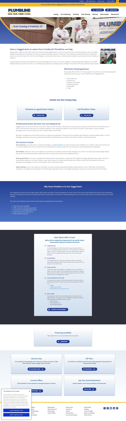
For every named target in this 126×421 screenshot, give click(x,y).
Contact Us (69, 409)
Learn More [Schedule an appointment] (62, 341)
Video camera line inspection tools (59, 288)
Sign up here (89, 389)
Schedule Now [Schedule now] (112, 10)
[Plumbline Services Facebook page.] (108, 408)
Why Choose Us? (90, 1)
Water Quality (104, 14)
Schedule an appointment (57, 309)
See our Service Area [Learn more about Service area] (36, 369)
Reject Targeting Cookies (16, 414)
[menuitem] (81, 1)
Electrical (95, 14)
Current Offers (111, 1)
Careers (82, 1)
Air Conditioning (65, 14)
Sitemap (86, 409)
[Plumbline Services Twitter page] (105, 408)
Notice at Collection (89, 413)
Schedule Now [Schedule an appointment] (39, 115)
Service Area (101, 1)
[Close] (29, 391)
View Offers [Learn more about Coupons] (36, 391)
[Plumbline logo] (19, 11)
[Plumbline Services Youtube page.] (111, 408)
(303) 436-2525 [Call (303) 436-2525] (97, 10)
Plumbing (76, 14)
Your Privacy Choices (71, 415)
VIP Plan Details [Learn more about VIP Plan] (89, 369)
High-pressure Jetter (55, 287)
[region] (16, 404)
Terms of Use (87, 415)
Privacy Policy (69, 413)
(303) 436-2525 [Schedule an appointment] (86, 115)
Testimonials (51, 411)
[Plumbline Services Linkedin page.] (114, 408)
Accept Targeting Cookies (16, 410)
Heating (56, 14)
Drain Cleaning (85, 14)
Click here (60, 4)
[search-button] (117, 1)
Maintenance (115, 14)
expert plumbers (58, 145)
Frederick (91, 192)
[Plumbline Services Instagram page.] (117, 408)
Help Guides (87, 407)
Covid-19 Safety (88, 411)
